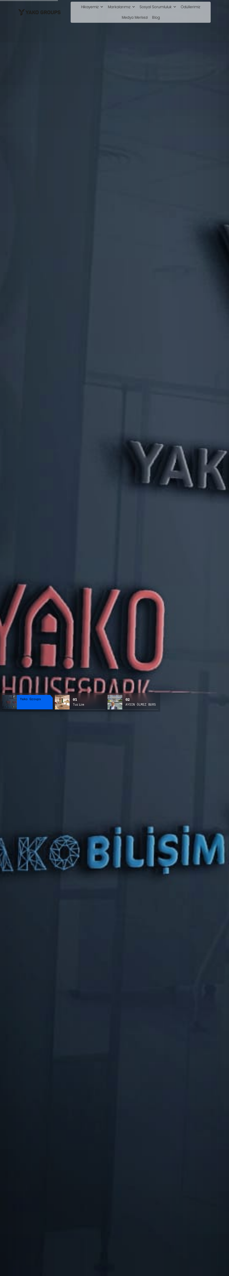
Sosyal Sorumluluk (158, 7)
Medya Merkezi (135, 17)
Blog (156, 17)
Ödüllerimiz (190, 6)
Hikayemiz (92, 7)
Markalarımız (121, 7)
